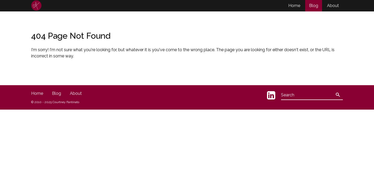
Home (294, 5)
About (333, 5)
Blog (313, 5)
